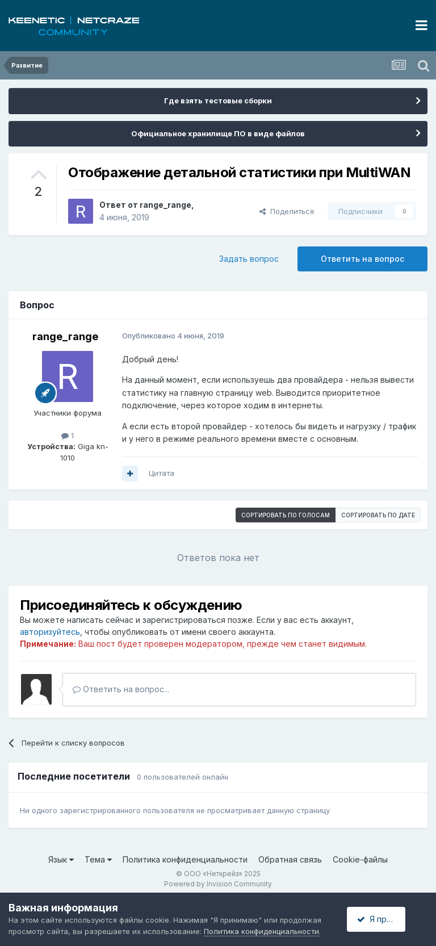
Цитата (161, 473)
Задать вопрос (249, 258)
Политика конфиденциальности (185, 859)
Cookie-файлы (360, 859)
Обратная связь (290, 859)
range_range (165, 205)
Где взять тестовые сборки (218, 100)
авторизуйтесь (50, 632)
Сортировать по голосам (285, 515)
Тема (98, 859)
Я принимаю (385, 919)
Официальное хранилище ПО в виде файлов (218, 133)
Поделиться (286, 211)
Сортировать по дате (378, 515)
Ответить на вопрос (362, 258)
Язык (61, 859)
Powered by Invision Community (218, 884)
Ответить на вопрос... (121, 689)
